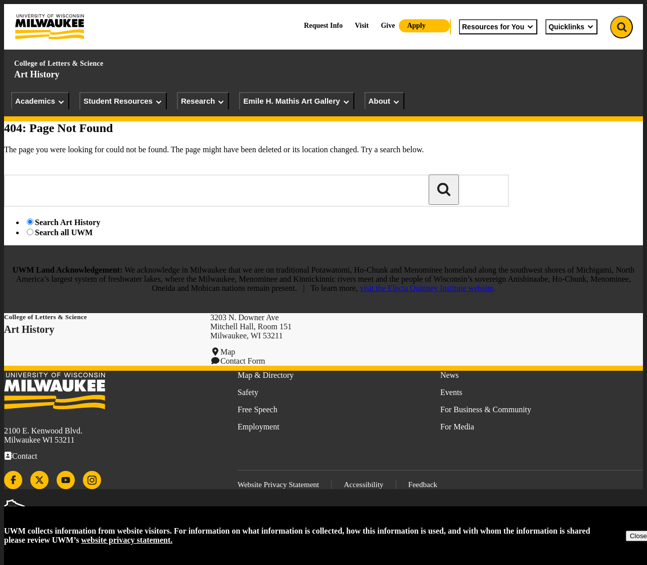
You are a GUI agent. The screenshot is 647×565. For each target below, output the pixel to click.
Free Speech (258, 409)
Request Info (323, 25)
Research (203, 101)
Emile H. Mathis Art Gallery (296, 101)
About (384, 101)
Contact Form (242, 361)
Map (227, 351)
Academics (40, 101)
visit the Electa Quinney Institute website (426, 288)
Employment (259, 426)
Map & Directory (266, 375)
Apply (416, 25)
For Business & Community (485, 409)
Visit (361, 25)
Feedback (422, 485)
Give (388, 25)
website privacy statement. (126, 540)
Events (451, 392)
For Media (457, 426)
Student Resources (123, 101)
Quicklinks (571, 27)
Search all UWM (64, 232)
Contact (24, 456)
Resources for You (498, 27)
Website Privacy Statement (278, 485)
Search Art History (67, 222)
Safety (248, 392)
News (449, 375)
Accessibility (363, 485)
